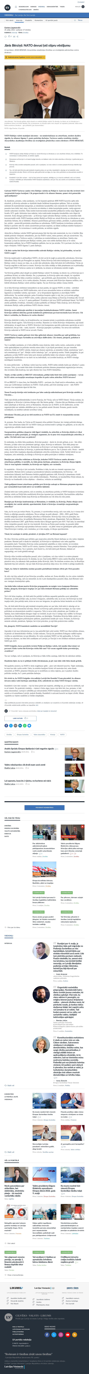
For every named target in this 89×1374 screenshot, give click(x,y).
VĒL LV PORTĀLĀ (11, 1160)
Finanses (73, 1120)
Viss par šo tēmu (14, 927)
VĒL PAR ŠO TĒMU (12, 818)
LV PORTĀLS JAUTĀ (11, 1097)
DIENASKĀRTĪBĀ (52, 6)
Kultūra (65, 981)
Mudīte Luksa (9, 768)
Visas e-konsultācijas (15, 1275)
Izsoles (38, 1302)
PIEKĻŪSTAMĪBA (18, 1332)
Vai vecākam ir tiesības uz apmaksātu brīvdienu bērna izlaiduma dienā (44, 1259)
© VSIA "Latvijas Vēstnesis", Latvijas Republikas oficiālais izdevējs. (29, 1363)
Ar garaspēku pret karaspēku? (72, 1144)
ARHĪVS (36, 9)
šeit (37, 705)
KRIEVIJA (7, 834)
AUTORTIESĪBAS (18, 1334)
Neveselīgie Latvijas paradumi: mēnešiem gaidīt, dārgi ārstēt (43, 1146)
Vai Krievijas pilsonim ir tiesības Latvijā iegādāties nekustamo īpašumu (71, 919)
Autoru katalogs (72, 1301)
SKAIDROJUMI (24, 6)
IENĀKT (81, 2)
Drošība (25, 32)
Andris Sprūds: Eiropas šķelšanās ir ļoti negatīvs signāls (29, 749)
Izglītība (11, 1199)
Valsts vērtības (75, 1149)
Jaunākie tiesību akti (18, 1298)
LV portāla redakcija (21, 1340)
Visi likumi (14, 1303)
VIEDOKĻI (41, 6)
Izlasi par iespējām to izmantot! (47, 711)
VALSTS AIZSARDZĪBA (12, 831)
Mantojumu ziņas (42, 1305)
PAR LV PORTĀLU (18, 1327)
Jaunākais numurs (72, 1298)
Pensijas (11, 1270)
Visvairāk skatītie (17, 1301)
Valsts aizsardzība (39, 734)
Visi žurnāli (70, 1303)
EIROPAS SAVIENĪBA (11, 828)
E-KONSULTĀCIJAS (25, 9)
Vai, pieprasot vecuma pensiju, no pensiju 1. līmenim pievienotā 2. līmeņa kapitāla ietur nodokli (14, 1262)
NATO (62, 734)
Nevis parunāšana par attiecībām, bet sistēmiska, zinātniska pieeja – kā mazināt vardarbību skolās (14, 1191)
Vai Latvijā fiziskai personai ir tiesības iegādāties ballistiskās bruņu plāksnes (44, 900)
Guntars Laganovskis (12, 27)
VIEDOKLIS (8, 1099)
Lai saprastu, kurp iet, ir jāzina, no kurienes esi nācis (27, 781)
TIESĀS (62, 6)
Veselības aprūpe (48, 1152)
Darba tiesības (41, 1265)
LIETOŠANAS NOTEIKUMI (21, 1329)
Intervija (14, 32)
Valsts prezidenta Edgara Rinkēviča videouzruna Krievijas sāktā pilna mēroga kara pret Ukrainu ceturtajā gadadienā (72, 848)
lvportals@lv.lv (24, 1343)
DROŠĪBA (7, 826)
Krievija (52, 734)
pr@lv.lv (27, 1346)
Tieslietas (47, 1238)
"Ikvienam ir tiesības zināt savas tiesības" (28, 1354)
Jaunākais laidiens (43, 1299)
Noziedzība (68, 1031)
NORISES (33, 6)
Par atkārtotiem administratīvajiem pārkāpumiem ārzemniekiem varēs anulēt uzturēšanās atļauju (44, 848)
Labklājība (75, 1233)
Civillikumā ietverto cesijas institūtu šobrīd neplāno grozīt (71, 1259)
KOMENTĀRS (9, 1094)
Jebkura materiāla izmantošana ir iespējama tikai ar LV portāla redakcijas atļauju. (34, 1361)
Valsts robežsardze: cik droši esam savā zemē (24, 765)
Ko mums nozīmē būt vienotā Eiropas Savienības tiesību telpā (44, 1114)
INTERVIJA (8, 943)
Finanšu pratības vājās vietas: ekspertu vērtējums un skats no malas (72, 1114)
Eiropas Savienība (23, 734)
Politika (67, 1085)
